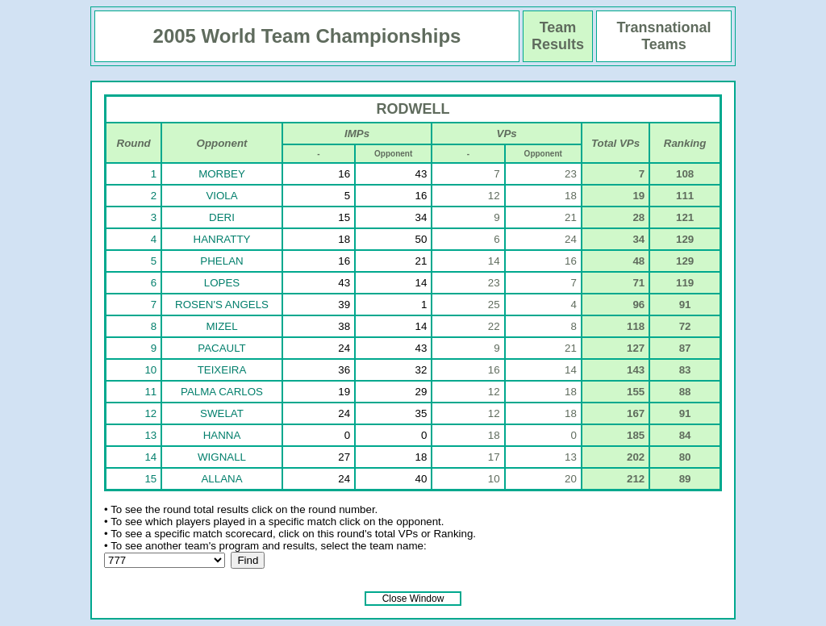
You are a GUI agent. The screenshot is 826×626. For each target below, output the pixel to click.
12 (150, 413)
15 (150, 479)
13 (150, 435)
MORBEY (221, 174)
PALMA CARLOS (222, 392)
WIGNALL (222, 457)
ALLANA (221, 479)
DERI (222, 217)
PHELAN (221, 261)
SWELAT (222, 413)
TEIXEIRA (222, 370)
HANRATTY (222, 239)
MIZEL (221, 326)
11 (150, 392)
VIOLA (221, 196)
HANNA (222, 435)
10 (150, 370)
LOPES (222, 283)
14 (150, 457)
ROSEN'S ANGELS (222, 304)
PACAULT (222, 348)
